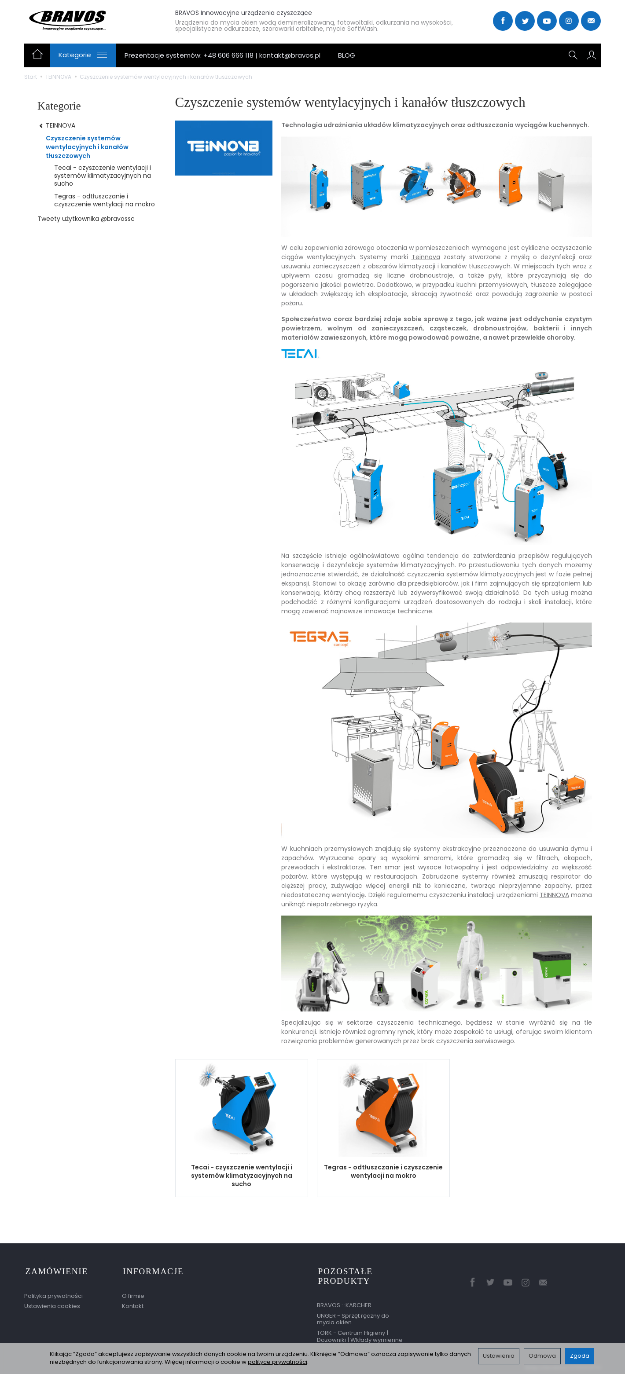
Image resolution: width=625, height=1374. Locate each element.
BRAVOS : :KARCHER (344, 1302)
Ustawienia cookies (52, 1303)
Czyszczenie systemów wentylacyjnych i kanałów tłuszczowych (87, 147)
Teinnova (426, 257)
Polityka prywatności (53, 1293)
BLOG (346, 55)
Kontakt (132, 1303)
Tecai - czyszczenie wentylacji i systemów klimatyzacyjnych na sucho (241, 1175)
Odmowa (542, 1356)
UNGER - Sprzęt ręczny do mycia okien (353, 1316)
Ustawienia (499, 1356)
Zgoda (579, 1356)
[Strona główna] (89, 20)
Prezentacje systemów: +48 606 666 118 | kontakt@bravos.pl (222, 55)
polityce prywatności (277, 1362)
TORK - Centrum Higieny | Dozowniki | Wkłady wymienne (360, 1333)
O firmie (133, 1293)
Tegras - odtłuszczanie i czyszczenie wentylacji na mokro (383, 1171)
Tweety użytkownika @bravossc (86, 218)
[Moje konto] (591, 55)
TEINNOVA (554, 894)
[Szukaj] (573, 55)
